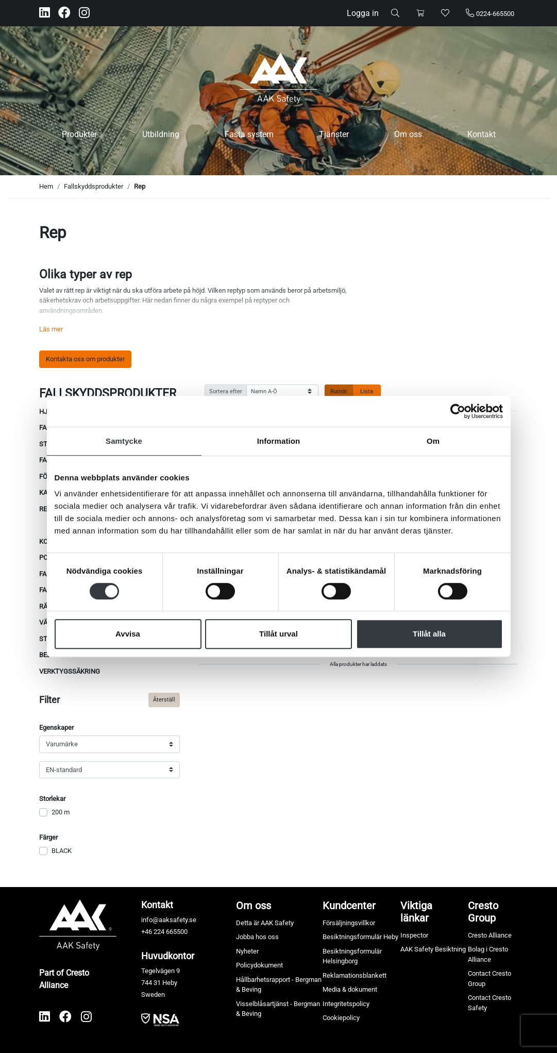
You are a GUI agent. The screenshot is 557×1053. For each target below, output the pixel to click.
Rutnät (338, 391)
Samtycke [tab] (124, 441)
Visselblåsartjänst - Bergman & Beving (278, 1009)
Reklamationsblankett (354, 975)
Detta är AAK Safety (265, 923)
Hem (46, 186)
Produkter (79, 134)
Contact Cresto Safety (489, 1003)
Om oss (408, 134)
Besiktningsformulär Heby (360, 937)
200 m (61, 812)
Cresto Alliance (490, 935)
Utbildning (160, 134)
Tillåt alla (429, 633)
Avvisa (127, 633)
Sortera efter (225, 391)
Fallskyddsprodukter (93, 186)
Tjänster (334, 134)
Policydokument (259, 965)
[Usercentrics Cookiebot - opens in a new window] (458, 411)
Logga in (363, 13)
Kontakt (481, 134)
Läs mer (51, 329)
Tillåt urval (278, 633)
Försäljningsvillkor (349, 923)
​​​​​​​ (160, 1019)
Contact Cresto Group (489, 979)
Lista (366, 391)
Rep (139, 186)
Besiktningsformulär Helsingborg (352, 956)
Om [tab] (433, 441)
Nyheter (247, 951)
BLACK (62, 851)
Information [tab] (278, 441)
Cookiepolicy (341, 1018)
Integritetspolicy (346, 1004)
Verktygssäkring (69, 671)
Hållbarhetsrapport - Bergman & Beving (279, 985)
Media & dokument (350, 989)
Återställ (164, 699)
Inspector (414, 935)
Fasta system (249, 134)
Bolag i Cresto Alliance (488, 954)
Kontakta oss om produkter (85, 359)
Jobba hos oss (257, 937)
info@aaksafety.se (168, 920)
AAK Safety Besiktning (433, 949)
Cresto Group (483, 911)
